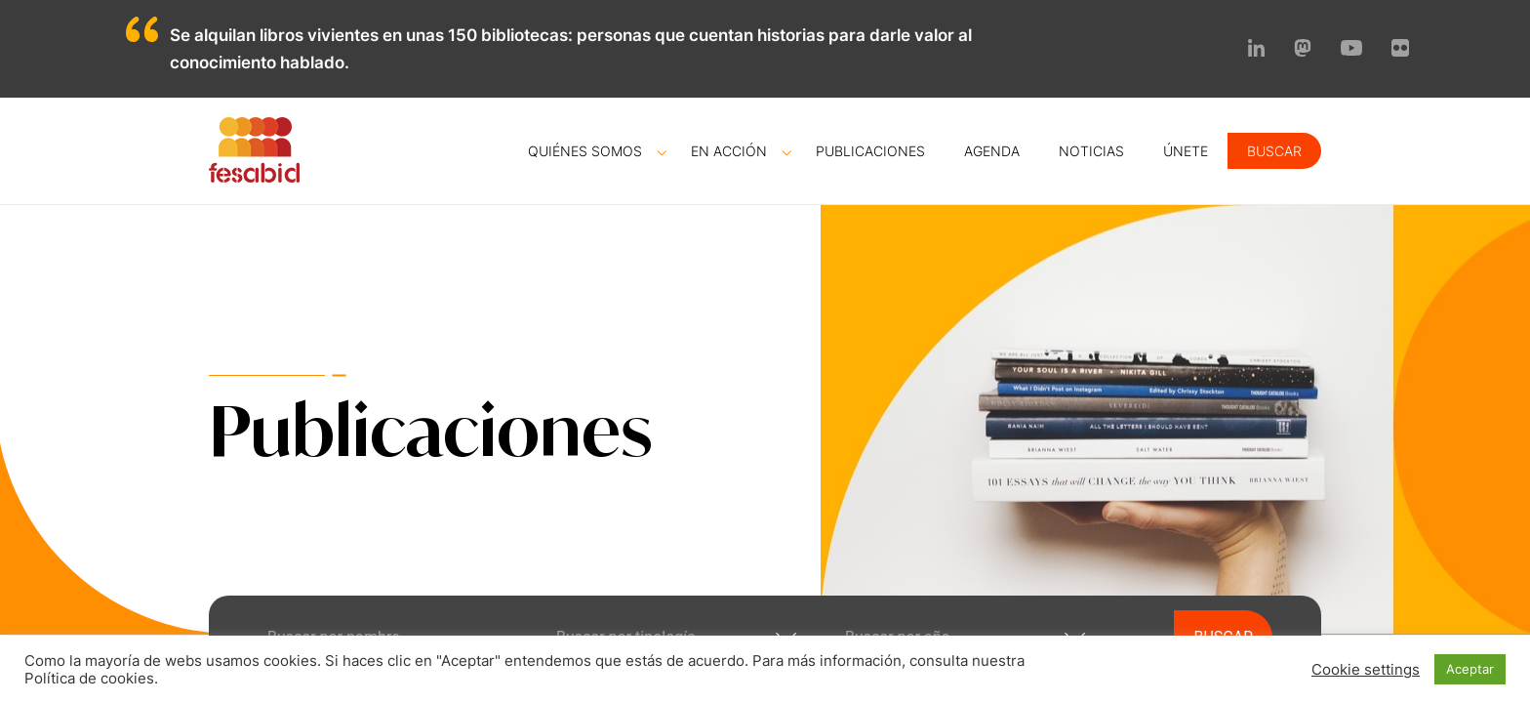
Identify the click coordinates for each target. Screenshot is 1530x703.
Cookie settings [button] (1365, 670)
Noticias (1091, 151)
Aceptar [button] (1470, 669)
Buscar (1274, 151)
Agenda (992, 151)
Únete (1185, 151)
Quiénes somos (585, 151)
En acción (729, 151)
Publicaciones (870, 151)
